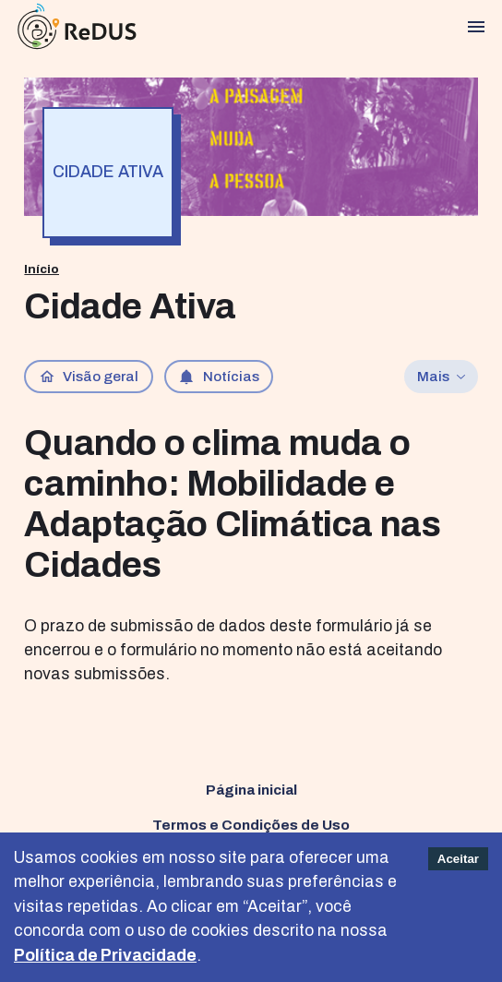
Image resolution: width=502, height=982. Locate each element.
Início (41, 269)
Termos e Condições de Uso (251, 824)
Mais (441, 376)
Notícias (218, 376)
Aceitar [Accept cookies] (458, 859)
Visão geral (89, 376)
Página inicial (251, 789)
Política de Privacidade (105, 955)
